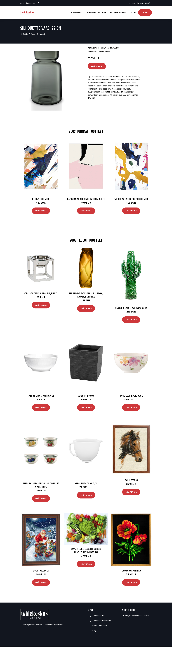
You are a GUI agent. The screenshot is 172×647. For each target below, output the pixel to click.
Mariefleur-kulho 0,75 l (131, 395)
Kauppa (144, 12)
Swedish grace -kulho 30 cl (41, 395)
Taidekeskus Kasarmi (95, 12)
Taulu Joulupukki (40, 570)
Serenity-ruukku (86, 395)
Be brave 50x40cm (40, 198)
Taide (25, 34)
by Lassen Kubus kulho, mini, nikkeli (41, 293)
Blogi (133, 12)
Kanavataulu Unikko (131, 570)
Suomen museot (118, 12)
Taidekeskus (75, 12)
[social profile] (38, 3)
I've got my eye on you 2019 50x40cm (131, 198)
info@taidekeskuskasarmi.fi (139, 3)
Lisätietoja (96, 66)
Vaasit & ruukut (38, 34)
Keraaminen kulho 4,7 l (86, 483)
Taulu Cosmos (131, 480)
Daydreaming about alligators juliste (86, 198)
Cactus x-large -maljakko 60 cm (131, 307)
